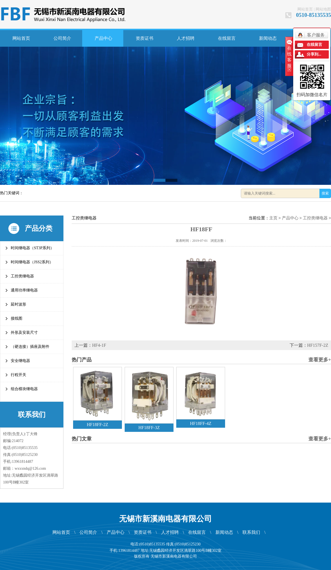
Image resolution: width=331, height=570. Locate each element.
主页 (273, 218)
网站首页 (305, 9)
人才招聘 (185, 38)
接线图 (16, 318)
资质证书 (144, 38)
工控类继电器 (22, 276)
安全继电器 (20, 361)
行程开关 (18, 375)
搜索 (325, 193)
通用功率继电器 (24, 290)
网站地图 (323, 9)
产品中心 (103, 38)
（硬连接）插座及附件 (30, 347)
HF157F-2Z (317, 345)
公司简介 (62, 38)
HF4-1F (99, 345)
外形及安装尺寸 (24, 332)
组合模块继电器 (24, 389)
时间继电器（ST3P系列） (32, 248)
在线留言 (227, 38)
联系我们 (251, 532)
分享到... (314, 54)
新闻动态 (268, 38)
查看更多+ (319, 360)
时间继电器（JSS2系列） (32, 262)
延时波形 (18, 304)
